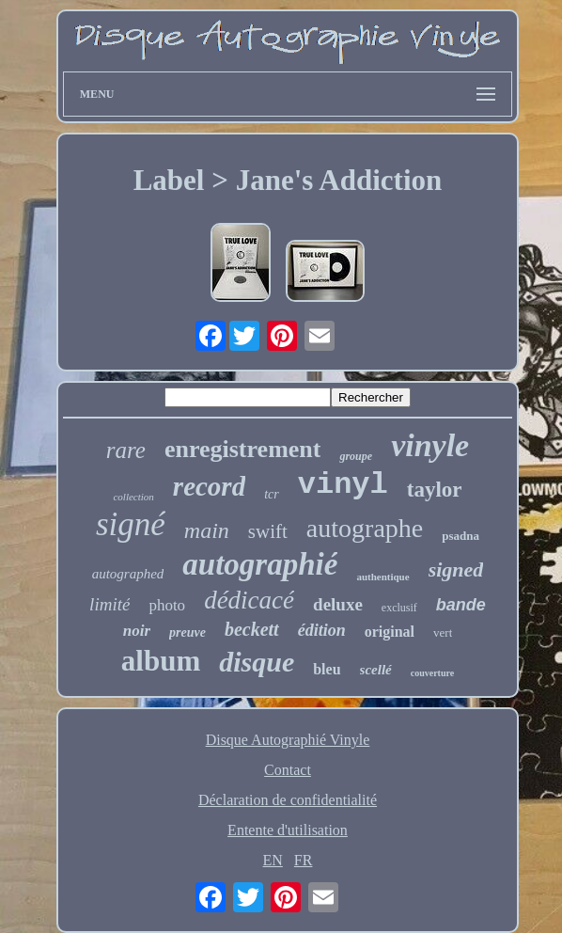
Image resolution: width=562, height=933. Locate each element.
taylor (434, 489)
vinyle (430, 445)
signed (456, 569)
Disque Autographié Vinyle (288, 740)
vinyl (343, 484)
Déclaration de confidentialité (287, 800)
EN (273, 860)
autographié (259, 564)
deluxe (338, 604)
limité (109, 604)
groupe (355, 456)
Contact (287, 770)
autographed (128, 573)
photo (166, 605)
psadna (460, 536)
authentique (382, 576)
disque (256, 661)
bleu (326, 669)
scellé (376, 669)
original (389, 632)
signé (130, 524)
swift (268, 531)
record (209, 486)
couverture (432, 673)
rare (126, 450)
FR (303, 860)
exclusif (399, 607)
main (206, 530)
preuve (187, 632)
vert (442, 632)
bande (461, 604)
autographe (364, 528)
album (160, 660)
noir (136, 631)
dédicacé (249, 600)
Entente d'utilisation (287, 830)
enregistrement (242, 449)
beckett (252, 629)
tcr (271, 494)
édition (322, 630)
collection (133, 496)
